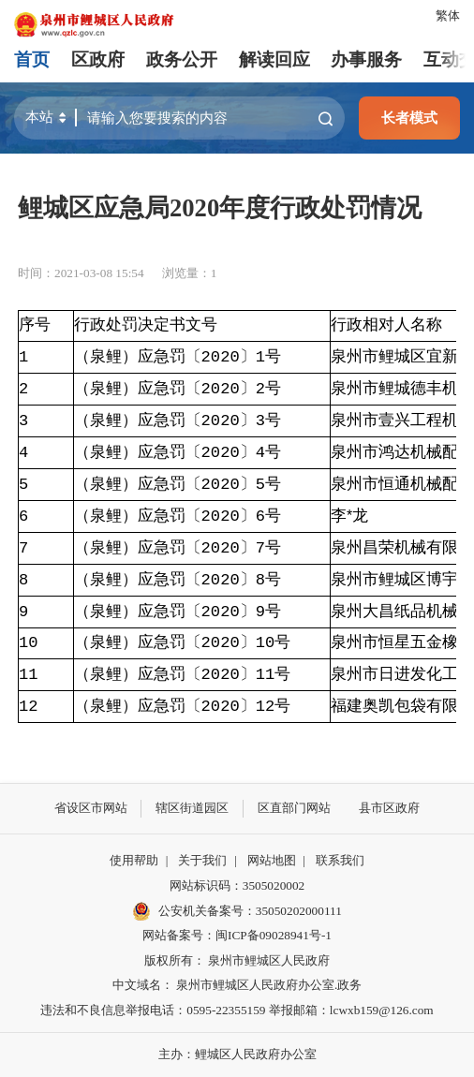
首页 (32, 59)
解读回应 (274, 59)
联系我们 (340, 860)
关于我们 (202, 860)
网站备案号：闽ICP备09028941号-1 (237, 935)
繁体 (448, 15)
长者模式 (409, 117)
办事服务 (366, 59)
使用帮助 (134, 860)
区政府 (98, 59)
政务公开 (181, 59)
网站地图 (271, 860)
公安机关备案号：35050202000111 (237, 911)
